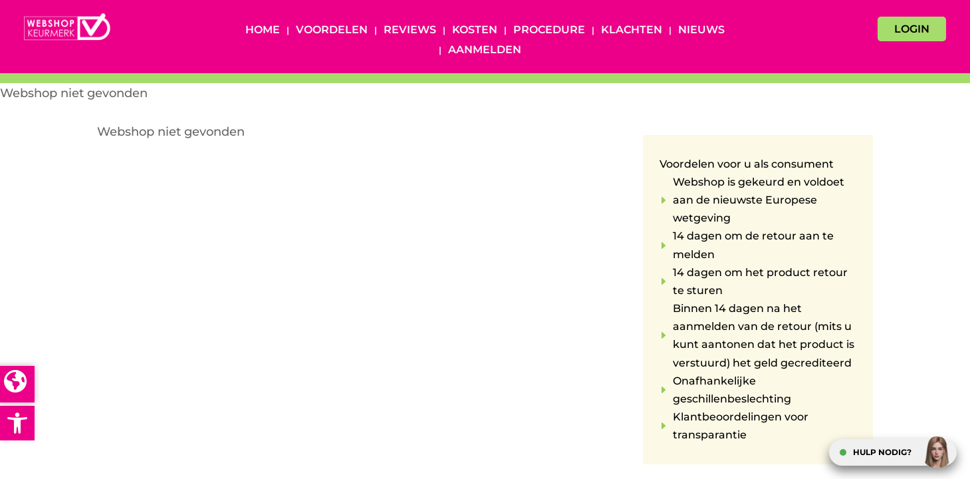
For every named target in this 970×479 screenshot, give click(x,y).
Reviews (410, 30)
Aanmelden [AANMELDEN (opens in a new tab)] (484, 50)
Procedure (549, 30)
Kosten (474, 30)
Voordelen (332, 30)
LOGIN (911, 29)
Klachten (631, 30)
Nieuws (701, 30)
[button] (17, 423)
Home (262, 30)
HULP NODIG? (882, 452)
